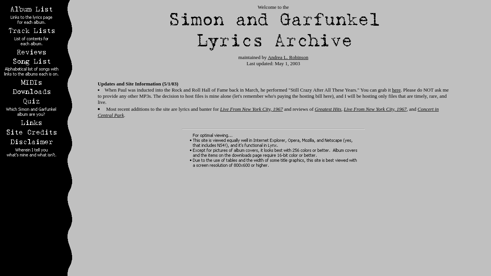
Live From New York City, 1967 (251, 109)
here (396, 90)
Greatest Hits (328, 109)
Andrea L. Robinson (288, 57)
